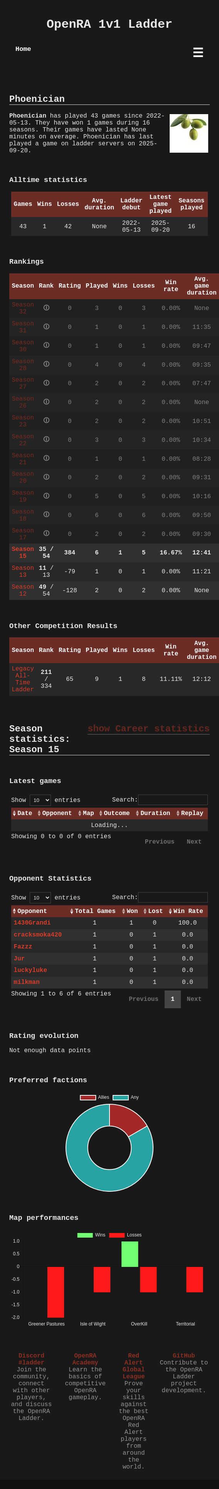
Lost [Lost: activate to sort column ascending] (155, 911)
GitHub (184, 1356)
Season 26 (23, 402)
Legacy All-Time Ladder (23, 679)
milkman (27, 982)
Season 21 (23, 459)
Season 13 (23, 572)
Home (23, 49)
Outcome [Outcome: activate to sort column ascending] (117, 813)
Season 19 (23, 497)
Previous (160, 842)
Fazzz (23, 946)
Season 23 (23, 421)
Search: (160, 800)
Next (194, 842)
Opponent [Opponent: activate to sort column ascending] (57, 813)
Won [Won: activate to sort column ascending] (132, 911)
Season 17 (23, 534)
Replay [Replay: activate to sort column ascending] (192, 813)
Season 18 (23, 515)
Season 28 (23, 365)
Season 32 (23, 308)
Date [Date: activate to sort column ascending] (24, 813)
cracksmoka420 (38, 934)
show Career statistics (149, 729)
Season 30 (23, 346)
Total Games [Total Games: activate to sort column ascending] (95, 911)
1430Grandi (32, 923)
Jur (19, 958)
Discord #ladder (31, 1359)
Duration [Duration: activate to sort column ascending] (155, 813)
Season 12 (23, 591)
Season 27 (23, 384)
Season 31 (23, 327)
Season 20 (23, 478)
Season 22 (23, 440)
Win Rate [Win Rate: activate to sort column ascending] (188, 911)
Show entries (46, 800)
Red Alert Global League (134, 1366)
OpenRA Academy (85, 1359)
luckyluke (30, 970)
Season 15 (23, 553)
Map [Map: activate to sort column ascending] (88, 813)
